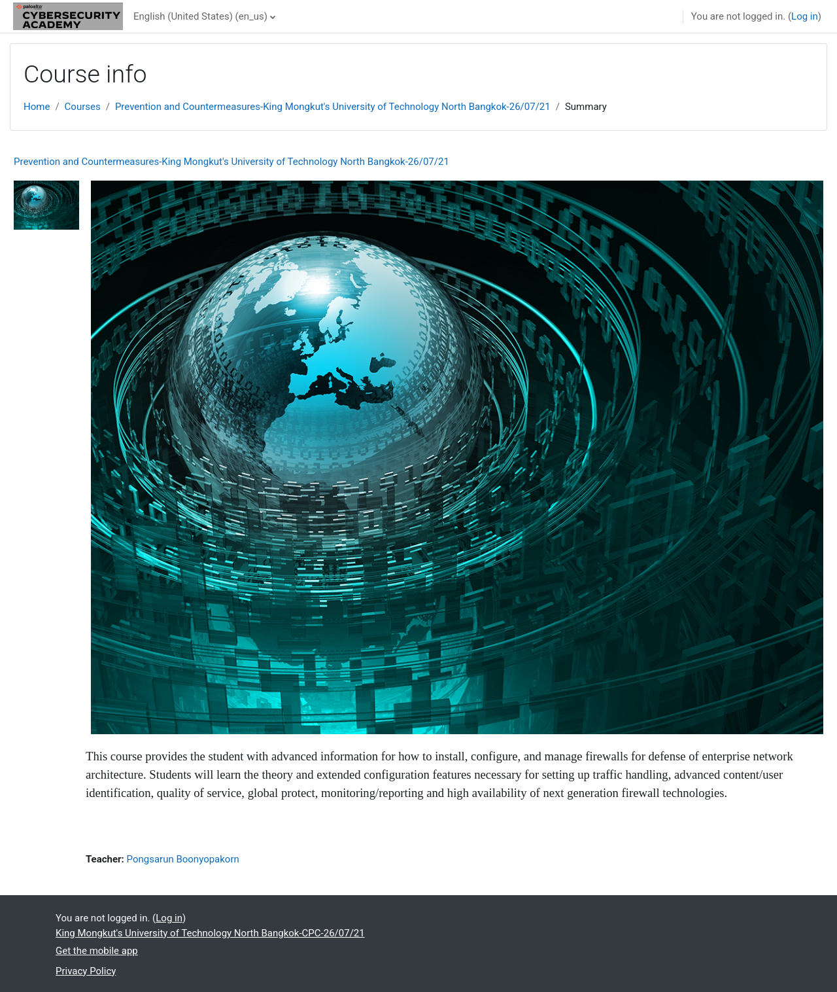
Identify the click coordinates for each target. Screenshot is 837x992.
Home (37, 107)
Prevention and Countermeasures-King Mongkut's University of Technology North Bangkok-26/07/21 (333, 107)
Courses (83, 107)
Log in (804, 16)
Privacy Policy (86, 971)
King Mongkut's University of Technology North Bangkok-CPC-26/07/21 (210, 933)
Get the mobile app (97, 951)
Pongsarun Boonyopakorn (183, 859)
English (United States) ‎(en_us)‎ (200, 16)
